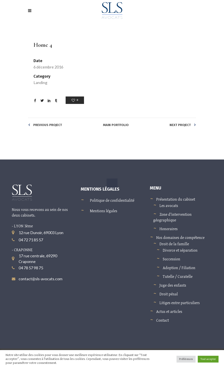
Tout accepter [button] (208, 359)
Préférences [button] (186, 359)
